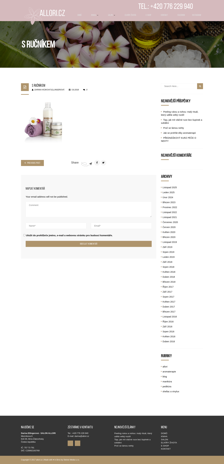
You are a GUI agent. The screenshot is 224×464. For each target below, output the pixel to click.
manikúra (167, 381)
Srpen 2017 (168, 297)
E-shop (165, 446)
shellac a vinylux (171, 391)
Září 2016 (167, 326)
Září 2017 (167, 292)
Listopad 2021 (170, 217)
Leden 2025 (169, 192)
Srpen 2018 (168, 267)
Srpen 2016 (168, 331)
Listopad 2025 (170, 187)
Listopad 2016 (170, 316)
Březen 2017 (169, 311)
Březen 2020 (169, 237)
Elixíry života (169, 442)
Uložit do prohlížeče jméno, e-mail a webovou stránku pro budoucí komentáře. (69, 235)
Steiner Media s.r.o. (71, 460)
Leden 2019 (169, 257)
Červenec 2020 (170, 222)
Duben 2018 (169, 277)
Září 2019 (167, 247)
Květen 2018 (169, 272)
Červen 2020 (169, 227)
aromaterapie (169, 371)
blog (165, 376)
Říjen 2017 (168, 287)
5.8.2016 (74, 90)
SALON (164, 439)
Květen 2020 (169, 232)
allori (165, 366)
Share (75, 162)
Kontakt (166, 449)
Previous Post (32, 162)
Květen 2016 (169, 336)
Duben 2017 (169, 306)
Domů (164, 433)
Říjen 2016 (168, 321)
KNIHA (164, 436)
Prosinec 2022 (170, 207)
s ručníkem (38, 85)
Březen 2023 (169, 202)
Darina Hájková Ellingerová (48, 90)
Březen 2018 (169, 282)
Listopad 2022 (170, 212)
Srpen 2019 (168, 252)
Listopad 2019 (170, 242)
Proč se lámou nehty (173, 128)
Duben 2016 (169, 341)
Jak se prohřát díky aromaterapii (179, 133)
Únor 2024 (168, 197)
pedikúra (167, 386)
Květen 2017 (169, 301)
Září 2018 (167, 262)
